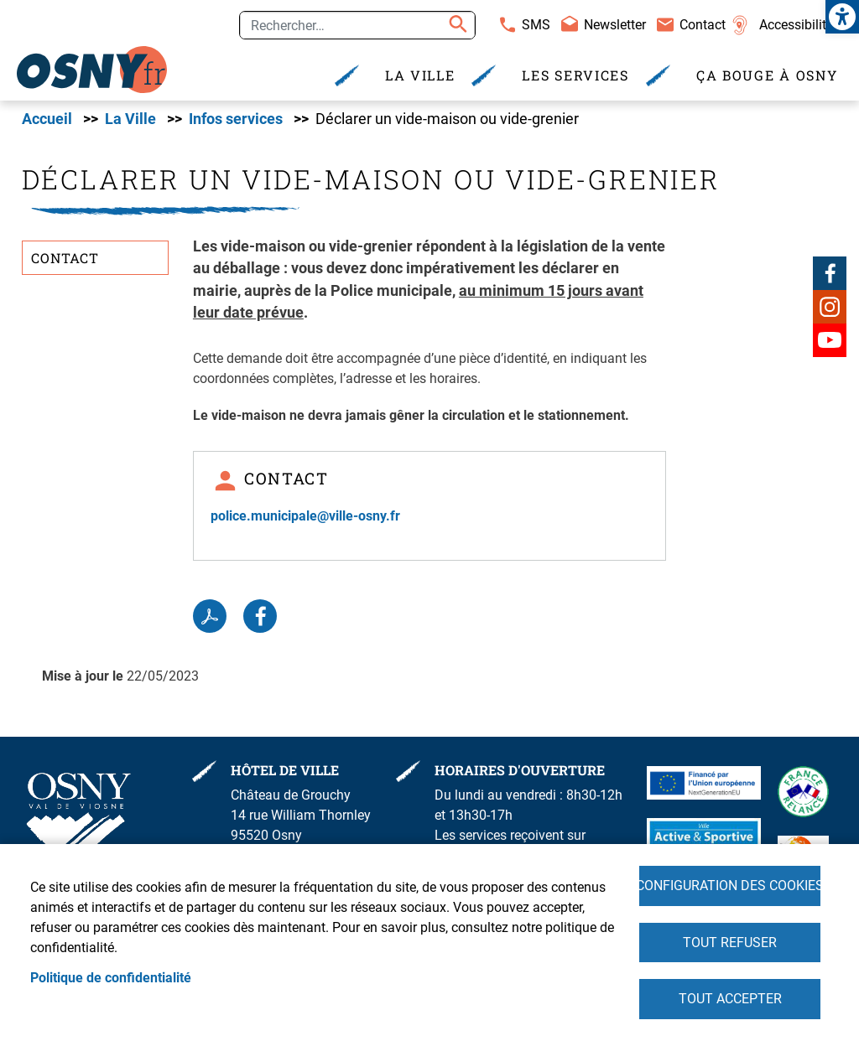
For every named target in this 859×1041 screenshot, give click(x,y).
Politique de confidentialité (110, 977)
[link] (842, 17)
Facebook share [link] (260, 617)
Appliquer (455, 25)
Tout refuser (730, 942)
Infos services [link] (236, 119)
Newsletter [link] (615, 25)
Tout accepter (730, 999)
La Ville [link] (420, 75)
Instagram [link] (829, 307)
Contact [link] (702, 25)
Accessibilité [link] (796, 25)
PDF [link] (209, 617)
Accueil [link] (47, 119)
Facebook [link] (829, 273)
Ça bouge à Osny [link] (767, 75)
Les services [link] (575, 75)
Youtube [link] (829, 340)
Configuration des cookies (729, 885)
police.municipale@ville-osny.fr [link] (305, 517)
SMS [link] (536, 25)
